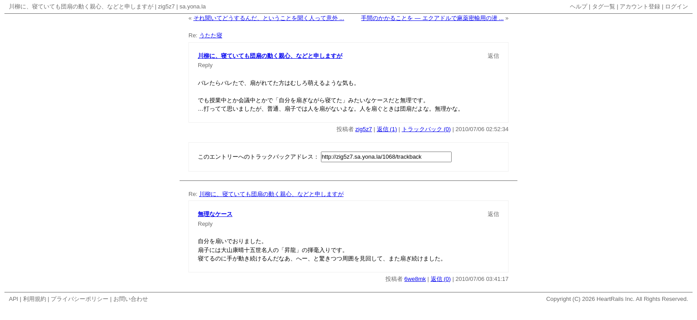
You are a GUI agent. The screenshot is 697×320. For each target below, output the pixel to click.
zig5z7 (166, 6)
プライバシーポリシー (79, 299)
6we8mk (415, 279)
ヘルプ (578, 6)
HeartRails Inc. (615, 299)
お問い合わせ (130, 299)
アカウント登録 (640, 6)
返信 (493, 55)
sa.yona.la (193, 6)
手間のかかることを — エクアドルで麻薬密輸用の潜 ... (432, 18)
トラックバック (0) (426, 129)
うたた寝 (210, 35)
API (13, 299)
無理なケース (215, 214)
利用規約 (34, 299)
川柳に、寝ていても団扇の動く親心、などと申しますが (81, 6)
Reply (205, 65)
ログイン (676, 6)
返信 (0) (441, 279)
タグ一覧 (603, 6)
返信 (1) (387, 129)
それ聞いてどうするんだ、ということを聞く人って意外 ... (268, 18)
